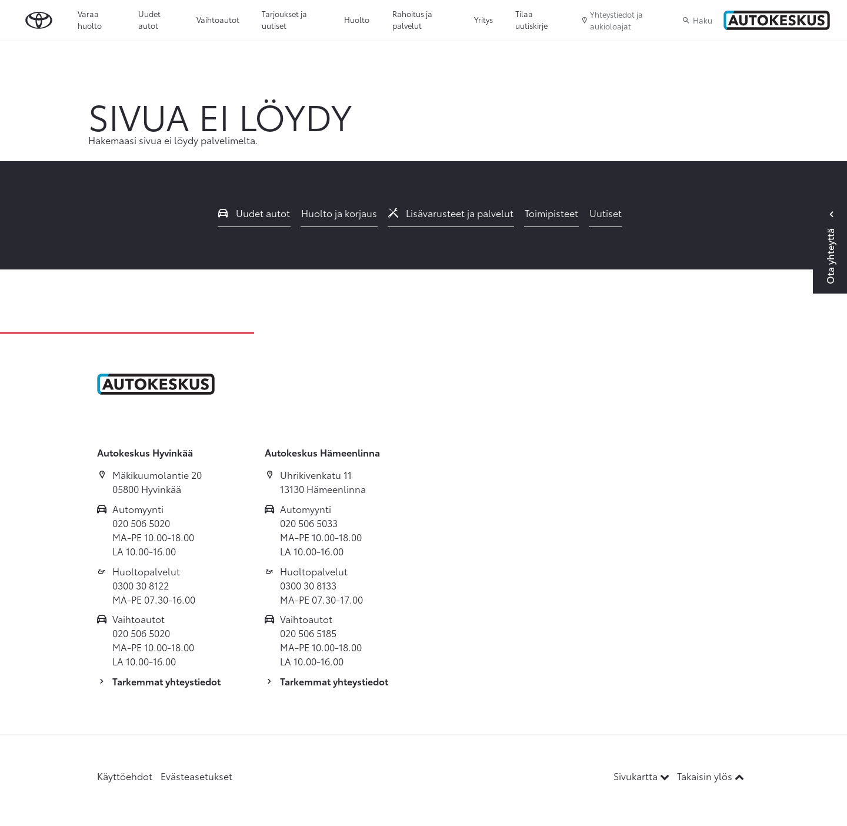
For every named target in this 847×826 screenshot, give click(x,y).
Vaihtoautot (217, 19)
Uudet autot (149, 19)
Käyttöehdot (124, 775)
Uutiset (605, 212)
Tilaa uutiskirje (531, 19)
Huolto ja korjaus (339, 212)
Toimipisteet (551, 212)
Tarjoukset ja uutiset (284, 19)
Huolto (356, 19)
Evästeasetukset (196, 775)
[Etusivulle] (776, 20)
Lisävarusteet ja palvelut (451, 212)
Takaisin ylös (710, 775)
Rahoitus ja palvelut (412, 19)
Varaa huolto (90, 19)
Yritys (483, 19)
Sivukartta (642, 775)
